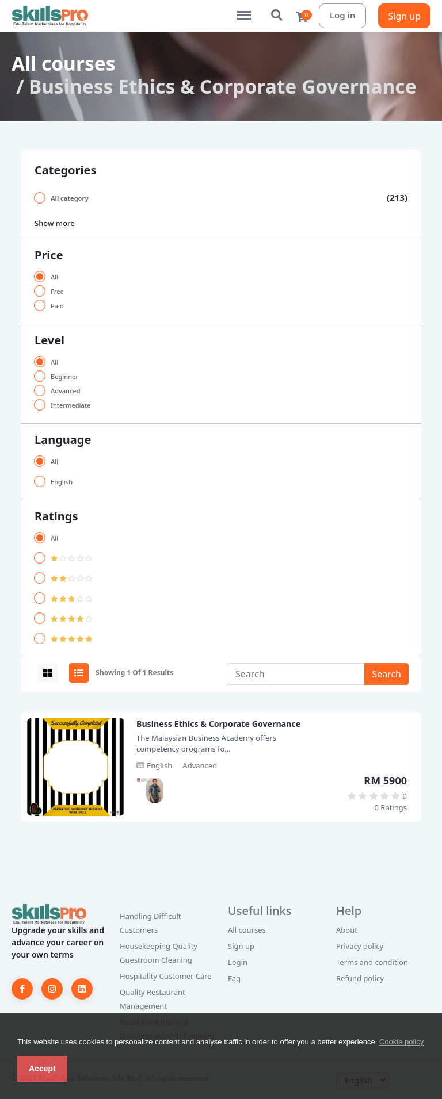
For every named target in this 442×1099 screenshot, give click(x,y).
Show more (55, 223)
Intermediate (70, 405)
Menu (249, 9)
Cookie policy (401, 1041)
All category (70, 198)
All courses (64, 63)
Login (237, 962)
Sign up (404, 16)
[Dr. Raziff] (145, 780)
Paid (57, 305)
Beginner (64, 376)
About (346, 930)
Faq (234, 978)
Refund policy (360, 978)
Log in (343, 15)
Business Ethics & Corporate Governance (218, 723)
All (54, 277)
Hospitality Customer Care (166, 976)
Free (57, 291)
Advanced (66, 390)
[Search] (296, 674)
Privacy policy (359, 946)
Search (277, 15)
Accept (42, 1068)
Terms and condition (372, 962)
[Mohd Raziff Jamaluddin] (154, 790)
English (62, 481)
